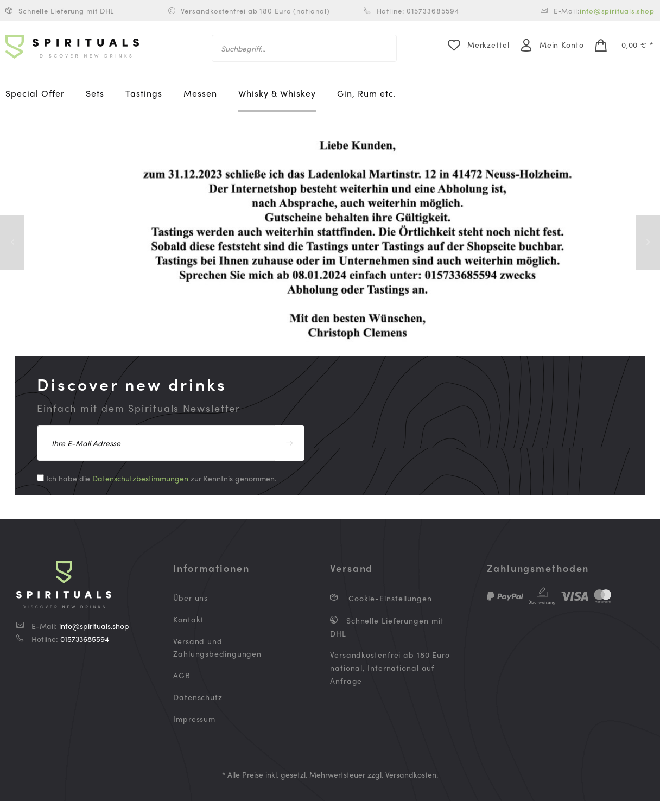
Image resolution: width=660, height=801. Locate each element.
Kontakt (188, 619)
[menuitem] (304, 48)
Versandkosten (410, 774)
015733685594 (84, 638)
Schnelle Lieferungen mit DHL (386, 627)
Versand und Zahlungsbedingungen (217, 647)
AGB (182, 675)
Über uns (190, 597)
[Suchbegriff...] (304, 48)
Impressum (194, 718)
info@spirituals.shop (617, 10)
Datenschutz (198, 696)
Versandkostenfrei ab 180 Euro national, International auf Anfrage (390, 667)
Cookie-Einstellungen (389, 598)
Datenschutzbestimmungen (140, 478)
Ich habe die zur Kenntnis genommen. (161, 478)
